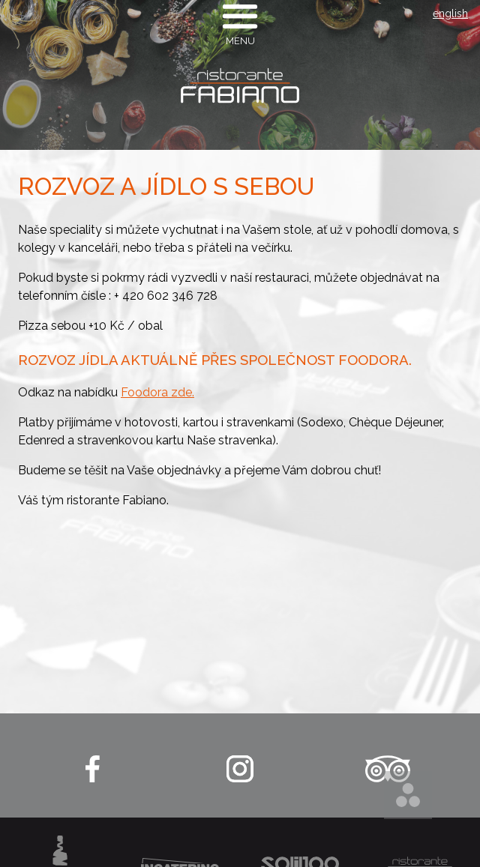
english (450, 13)
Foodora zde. (157, 392)
